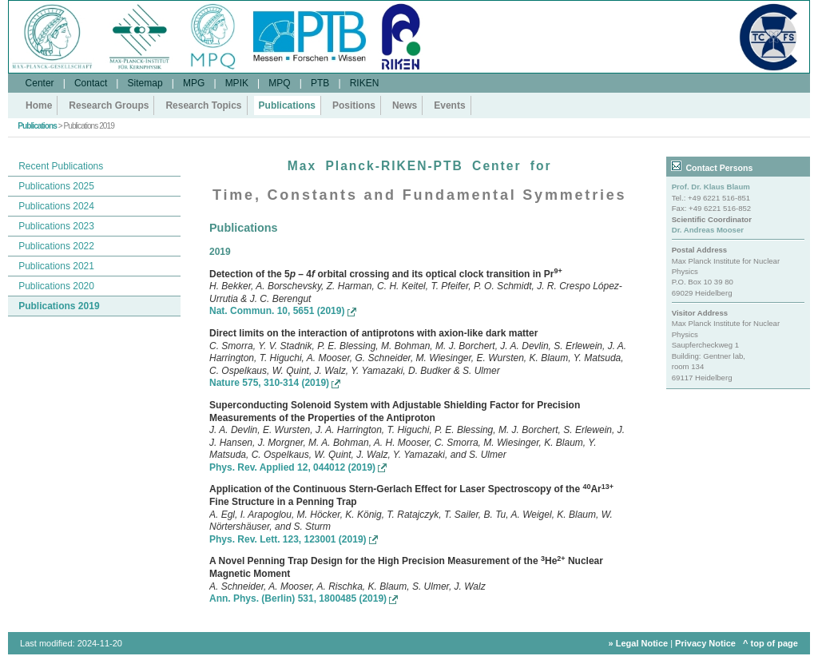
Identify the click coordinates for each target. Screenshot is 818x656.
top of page (774, 643)
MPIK (236, 83)
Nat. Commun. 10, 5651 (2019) (282, 310)
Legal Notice (642, 643)
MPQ (279, 83)
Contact (90, 83)
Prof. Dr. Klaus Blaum (711, 186)
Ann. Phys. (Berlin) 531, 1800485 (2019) (303, 598)
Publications (287, 105)
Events (449, 105)
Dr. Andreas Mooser (708, 229)
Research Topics (203, 105)
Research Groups (109, 105)
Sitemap (145, 83)
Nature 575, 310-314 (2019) (274, 382)
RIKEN (364, 83)
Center (40, 83)
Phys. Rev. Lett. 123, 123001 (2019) (293, 539)
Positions (353, 105)
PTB (320, 83)
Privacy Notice (705, 643)
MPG (193, 83)
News (404, 105)
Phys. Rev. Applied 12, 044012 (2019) (298, 467)
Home (39, 105)
